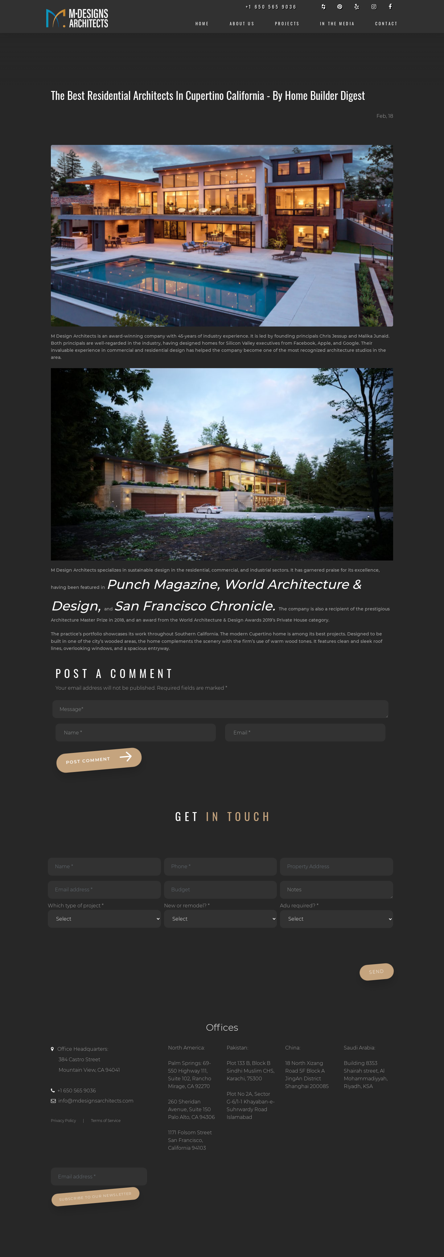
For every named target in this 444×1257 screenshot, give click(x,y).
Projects (287, 24)
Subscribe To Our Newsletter (94, 1196)
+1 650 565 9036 (76, 1091)
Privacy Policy (63, 1120)
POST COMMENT (98, 759)
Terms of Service (106, 1120)
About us (242, 24)
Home (202, 24)
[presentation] (93, 946)
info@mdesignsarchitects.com (96, 1101)
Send (376, 972)
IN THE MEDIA (337, 24)
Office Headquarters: (105, 1060)
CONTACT (386, 24)
